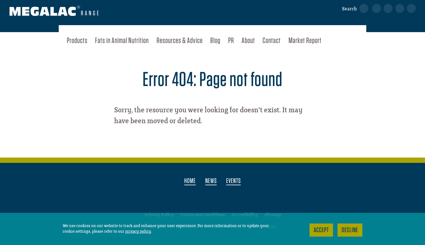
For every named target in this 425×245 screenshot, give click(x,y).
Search (349, 9)
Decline (350, 230)
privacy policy (138, 231)
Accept (321, 230)
